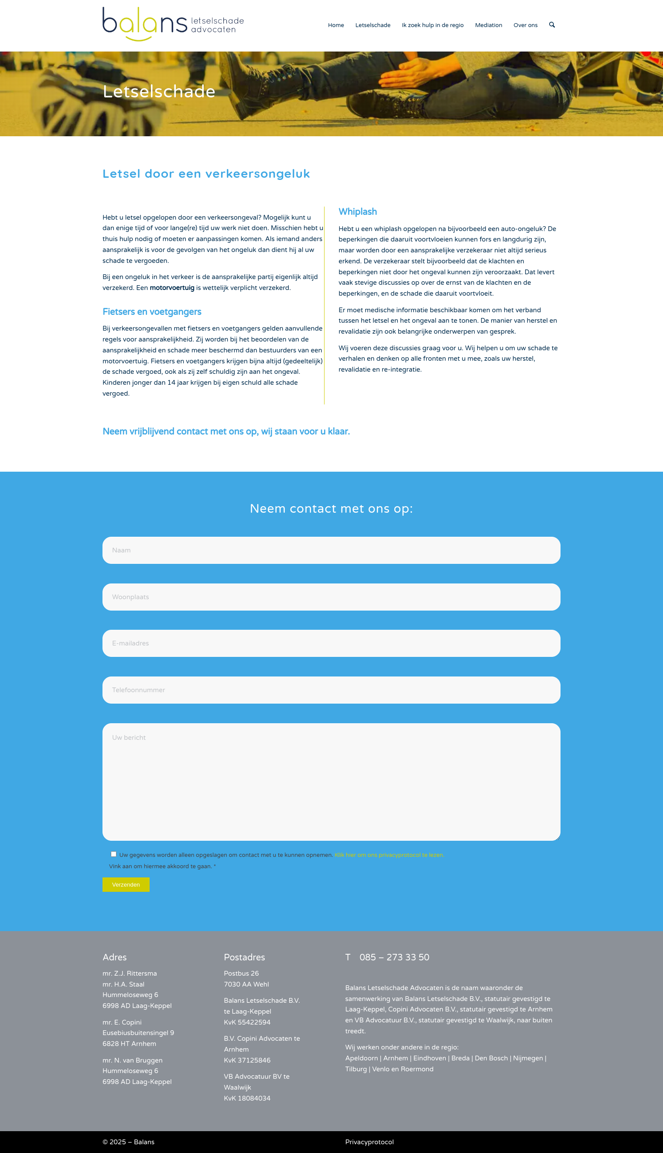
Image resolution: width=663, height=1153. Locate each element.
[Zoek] (551, 25)
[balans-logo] (178, 25)
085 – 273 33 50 (394, 958)
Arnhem (395, 1058)
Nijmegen (528, 1058)
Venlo (381, 1069)
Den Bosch (491, 1058)
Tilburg (356, 1069)
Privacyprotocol (369, 1142)
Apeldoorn (361, 1058)
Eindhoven (430, 1058)
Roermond (417, 1069)
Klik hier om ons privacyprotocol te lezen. (389, 855)
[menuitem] (336, 25)
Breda (460, 1058)
